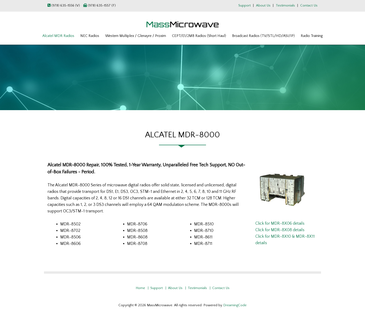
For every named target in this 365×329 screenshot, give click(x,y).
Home (140, 288)
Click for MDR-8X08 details (279, 230)
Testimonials (285, 5)
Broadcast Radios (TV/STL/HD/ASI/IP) (263, 36)
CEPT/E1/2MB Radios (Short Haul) (199, 36)
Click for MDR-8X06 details (279, 223)
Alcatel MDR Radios (58, 36)
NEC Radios (89, 36)
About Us (263, 5)
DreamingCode (235, 305)
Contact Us (309, 5)
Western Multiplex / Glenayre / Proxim (135, 36)
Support (244, 5)
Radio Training (312, 36)
